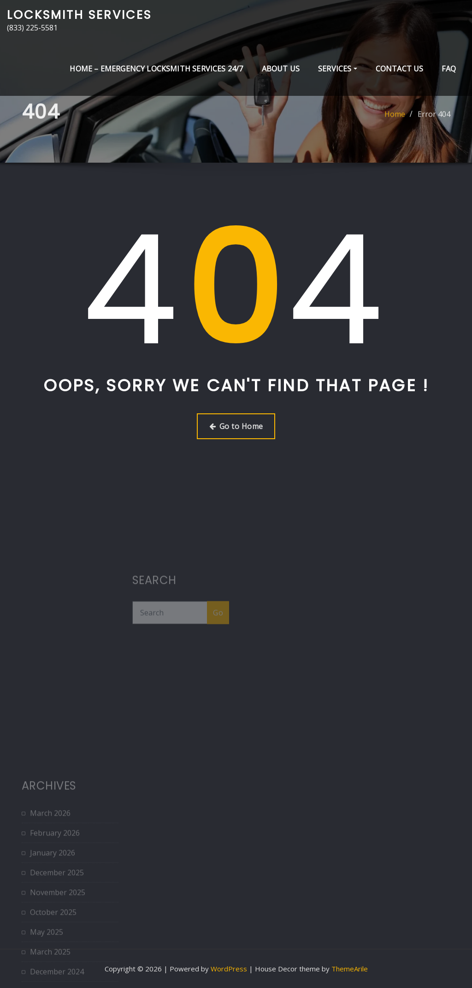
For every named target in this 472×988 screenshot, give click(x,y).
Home (394, 123)
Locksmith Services (79, 14)
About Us (281, 69)
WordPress (229, 968)
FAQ (449, 69)
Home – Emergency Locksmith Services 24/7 (156, 69)
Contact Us (400, 69)
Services (337, 69)
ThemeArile (349, 968)
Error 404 (434, 123)
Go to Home (236, 426)
